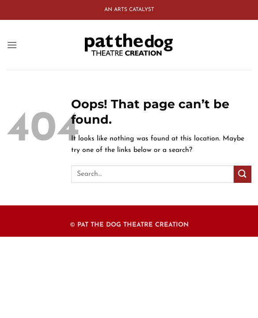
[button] (12, 45)
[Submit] (242, 174)
